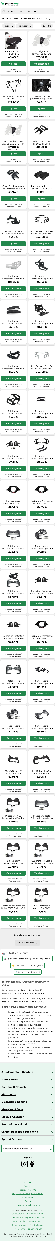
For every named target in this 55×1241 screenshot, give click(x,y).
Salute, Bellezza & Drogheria (19, 1131)
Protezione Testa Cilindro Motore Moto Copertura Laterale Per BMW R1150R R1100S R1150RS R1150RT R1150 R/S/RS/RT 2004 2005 (13, 232)
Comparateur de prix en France (27, 1213)
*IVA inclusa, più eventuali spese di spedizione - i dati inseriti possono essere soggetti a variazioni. (28, 1235)
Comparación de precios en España (28, 1217)
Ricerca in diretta (27, 1189)
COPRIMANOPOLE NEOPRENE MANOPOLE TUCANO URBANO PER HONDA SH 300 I (13, 52)
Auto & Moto (9, 1079)
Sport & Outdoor (12, 1139)
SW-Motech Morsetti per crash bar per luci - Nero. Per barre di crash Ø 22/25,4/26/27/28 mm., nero (42, 97)
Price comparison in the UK (27, 1229)
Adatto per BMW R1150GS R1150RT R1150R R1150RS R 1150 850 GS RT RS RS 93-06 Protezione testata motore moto (42, 142)
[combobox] (30, 11)
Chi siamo (27, 1197)
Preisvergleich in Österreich (27, 1221)
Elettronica (8, 1094)
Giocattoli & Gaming (14, 1101)
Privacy (27, 1186)
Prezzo (9, 25)
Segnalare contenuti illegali (27, 935)
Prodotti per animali (14, 1124)
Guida (28, 1201)
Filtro (47, 25)
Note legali (27, 1182)
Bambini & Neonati (13, 1086)
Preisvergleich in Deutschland (27, 1225)
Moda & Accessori (12, 1116)
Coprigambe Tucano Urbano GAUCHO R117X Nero (13, 142)
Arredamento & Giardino (17, 1072)
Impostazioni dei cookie (27, 1205)
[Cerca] (3, 11)
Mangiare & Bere (12, 1109)
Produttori (24, 25)
